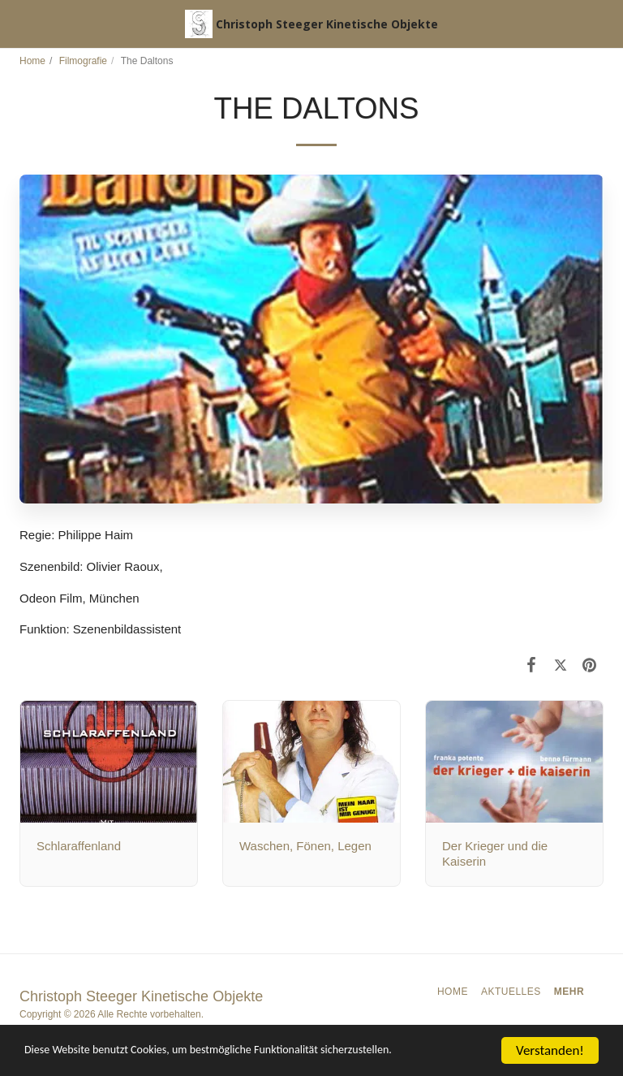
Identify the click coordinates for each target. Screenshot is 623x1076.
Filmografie (83, 61)
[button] (18, 23)
